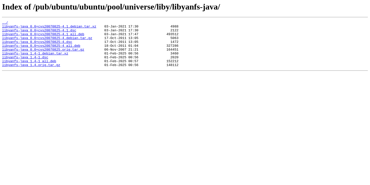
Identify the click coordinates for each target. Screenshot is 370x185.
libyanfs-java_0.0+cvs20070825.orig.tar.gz (43, 55)
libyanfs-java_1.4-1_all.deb (29, 69)
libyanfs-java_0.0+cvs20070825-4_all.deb (41, 51)
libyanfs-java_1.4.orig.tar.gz (31, 74)
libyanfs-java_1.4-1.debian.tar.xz (35, 60)
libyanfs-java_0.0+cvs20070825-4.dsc (37, 46)
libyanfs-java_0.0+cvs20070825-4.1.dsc (39, 32)
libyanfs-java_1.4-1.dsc (25, 64)
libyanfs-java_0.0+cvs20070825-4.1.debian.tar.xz (49, 27)
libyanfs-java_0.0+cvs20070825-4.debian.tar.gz (47, 41)
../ (5, 23)
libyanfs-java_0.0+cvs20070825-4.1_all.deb (43, 37)
